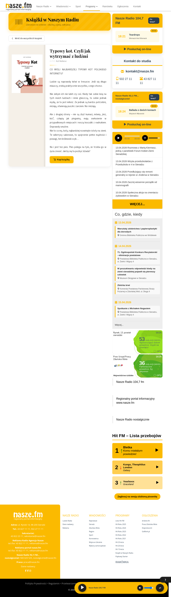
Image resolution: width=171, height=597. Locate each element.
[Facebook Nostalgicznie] (28, 570)
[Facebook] (25, 570)
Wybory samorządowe (97, 546)
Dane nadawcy (28, 566)
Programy (92, 6)
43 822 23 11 (17, 536)
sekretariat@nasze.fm (34, 536)
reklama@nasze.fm (38, 543)
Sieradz (91, 524)
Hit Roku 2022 (120, 535)
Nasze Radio (43, 6)
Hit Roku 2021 (120, 538)
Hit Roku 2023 (120, 531)
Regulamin (54, 583)
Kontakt (137, 6)
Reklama (66, 528)
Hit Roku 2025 (120, 524)
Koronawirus (93, 538)
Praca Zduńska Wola (149, 524)
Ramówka (107, 6)
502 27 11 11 (37, 528)
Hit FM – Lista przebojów (136, 435)
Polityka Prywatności (35, 583)
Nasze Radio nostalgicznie (132, 419)
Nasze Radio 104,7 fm (130, 381)
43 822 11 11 (22, 543)
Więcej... (137, 204)
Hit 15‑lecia (119, 549)
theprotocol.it (147, 528)
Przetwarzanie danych (73, 583)
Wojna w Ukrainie (95, 542)
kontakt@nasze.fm (140, 71)
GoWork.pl (146, 531)
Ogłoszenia (122, 6)
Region (91, 531)
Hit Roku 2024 (120, 528)
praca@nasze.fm (32, 562)
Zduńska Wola (94, 528)
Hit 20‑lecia (119, 546)
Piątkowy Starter (121, 556)
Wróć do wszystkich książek (26, 38)
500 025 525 (26, 557)
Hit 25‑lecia (119, 542)
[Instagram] (30, 570)
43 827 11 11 (24, 528)
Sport (78, 6)
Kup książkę (62, 159)
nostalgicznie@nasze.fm (44, 557)
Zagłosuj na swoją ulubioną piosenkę (137, 496)
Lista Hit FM (119, 521)
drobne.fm (146, 521)
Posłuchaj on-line (137, 49)
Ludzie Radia (67, 521)
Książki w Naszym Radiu (124, 553)
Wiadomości (63, 6)
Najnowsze (93, 521)
